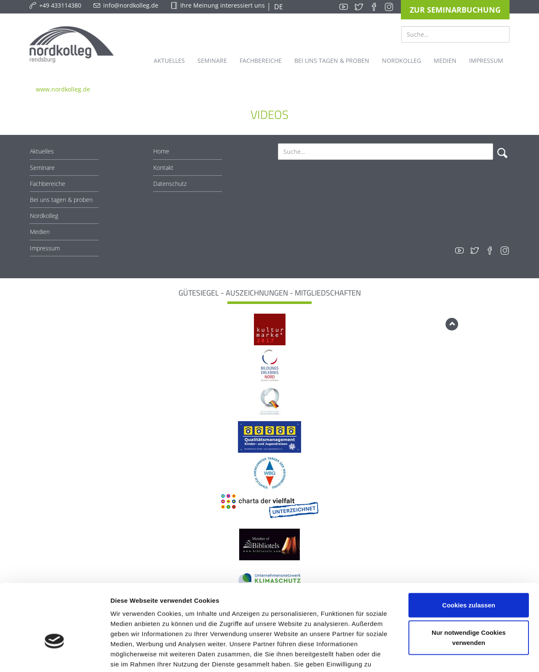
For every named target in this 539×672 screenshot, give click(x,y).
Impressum (45, 248)
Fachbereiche (47, 184)
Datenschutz (170, 184)
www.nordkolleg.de (63, 89)
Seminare (42, 168)
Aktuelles (42, 151)
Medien (40, 232)
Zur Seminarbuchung (455, 10)
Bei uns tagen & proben (61, 200)
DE (277, 6)
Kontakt (163, 168)
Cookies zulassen (468, 552)
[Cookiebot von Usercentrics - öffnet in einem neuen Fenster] (54, 655)
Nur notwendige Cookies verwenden (469, 585)
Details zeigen (448, 655)
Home (161, 151)
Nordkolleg (44, 216)
